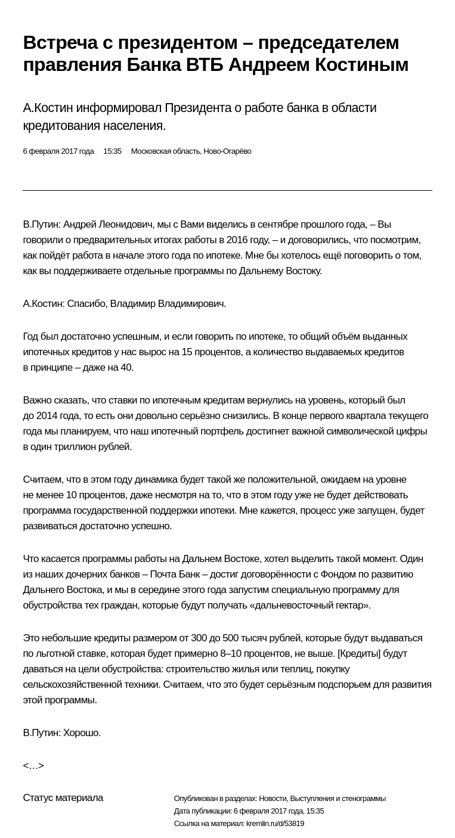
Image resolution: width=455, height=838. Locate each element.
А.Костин (42, 303)
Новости (272, 798)
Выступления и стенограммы (337, 798)
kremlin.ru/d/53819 (275, 823)
